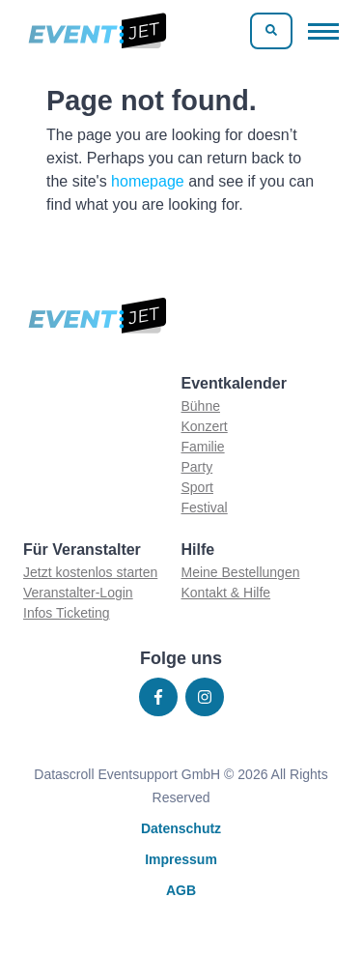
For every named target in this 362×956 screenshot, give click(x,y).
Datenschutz (181, 828)
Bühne (200, 406)
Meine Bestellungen (240, 572)
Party (197, 467)
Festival (204, 507)
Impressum (181, 859)
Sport (197, 487)
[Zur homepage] (96, 31)
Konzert (204, 426)
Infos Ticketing (66, 613)
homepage (147, 181)
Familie (203, 446)
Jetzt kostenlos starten (90, 572)
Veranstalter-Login (78, 592)
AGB (181, 890)
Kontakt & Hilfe (226, 592)
